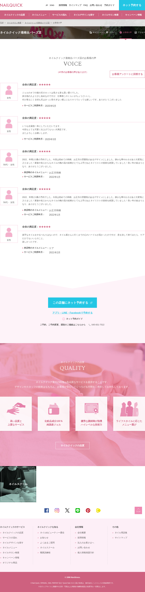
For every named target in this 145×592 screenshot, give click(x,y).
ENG (52, 5)
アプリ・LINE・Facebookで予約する (72, 313)
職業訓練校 (45, 552)
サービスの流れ (59, 15)
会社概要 (82, 532)
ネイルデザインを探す (84, 15)
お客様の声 (127, 32)
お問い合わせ (96, 5)
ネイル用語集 (121, 532)
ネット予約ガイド (74, 319)
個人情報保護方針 (86, 552)
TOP (138, 510)
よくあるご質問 (47, 542)
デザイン (113, 32)
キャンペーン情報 (133, 15)
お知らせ (44, 537)
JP (47, 5)
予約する (132, 5)
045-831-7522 (98, 324)
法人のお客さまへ (86, 542)
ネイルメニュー (39, 15)
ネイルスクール (47, 547)
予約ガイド (109, 5)
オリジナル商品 (10, 562)
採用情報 (63, 5)
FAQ (85, 5)
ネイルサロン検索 (110, 15)
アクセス (141, 32)
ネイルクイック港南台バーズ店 (20, 32)
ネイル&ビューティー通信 (52, 532)
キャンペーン (98, 32)
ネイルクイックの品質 (14, 15)
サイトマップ (75, 5)
